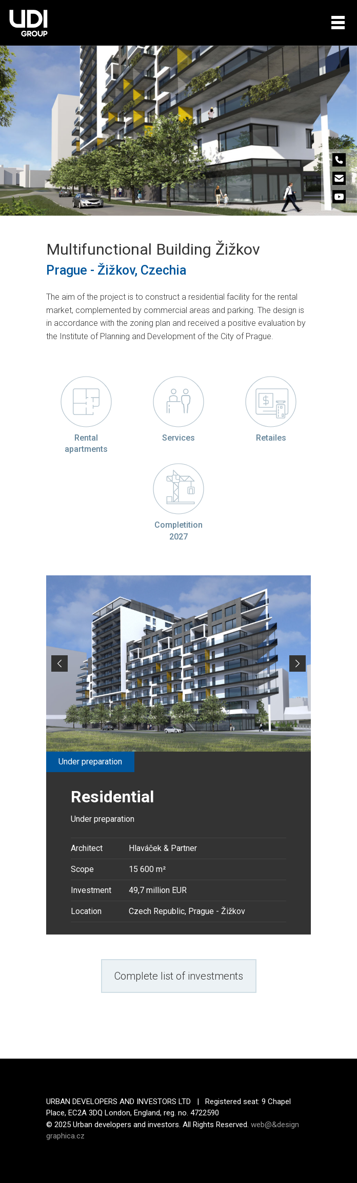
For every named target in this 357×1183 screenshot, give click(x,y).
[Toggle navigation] (338, 22)
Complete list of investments (178, 976)
